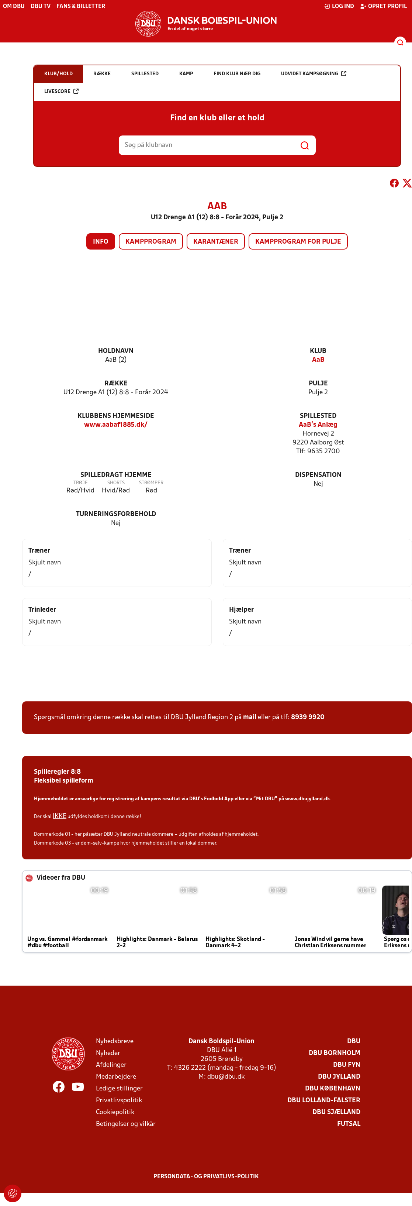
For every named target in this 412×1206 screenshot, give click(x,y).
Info (100, 242)
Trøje (80, 483)
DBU (353, 1041)
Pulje (318, 384)
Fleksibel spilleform (63, 781)
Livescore (61, 91)
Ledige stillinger (119, 1089)
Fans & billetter (80, 6)
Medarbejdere (116, 1077)
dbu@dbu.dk (226, 1077)
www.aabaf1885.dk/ (116, 425)
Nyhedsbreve (115, 1041)
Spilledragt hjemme (116, 475)
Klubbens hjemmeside (115, 416)
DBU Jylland (339, 1077)
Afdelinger (111, 1065)
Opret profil (383, 6)
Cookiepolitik (115, 1112)
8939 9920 (308, 717)
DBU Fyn (346, 1065)
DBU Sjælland (336, 1112)
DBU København (332, 1089)
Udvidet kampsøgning (313, 73)
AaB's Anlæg (318, 425)
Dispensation (318, 475)
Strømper (151, 483)
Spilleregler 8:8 (57, 772)
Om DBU (14, 6)
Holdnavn (116, 351)
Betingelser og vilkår (126, 1124)
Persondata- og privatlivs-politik (206, 1176)
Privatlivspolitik (119, 1100)
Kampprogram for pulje (298, 242)
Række (116, 384)
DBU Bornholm (334, 1053)
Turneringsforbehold (116, 514)
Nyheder (108, 1053)
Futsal (348, 1124)
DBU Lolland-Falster (323, 1100)
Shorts (116, 483)
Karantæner (215, 242)
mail (249, 717)
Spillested (318, 416)
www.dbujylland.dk (307, 799)
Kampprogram (150, 242)
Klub (318, 351)
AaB (318, 360)
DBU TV (41, 6)
